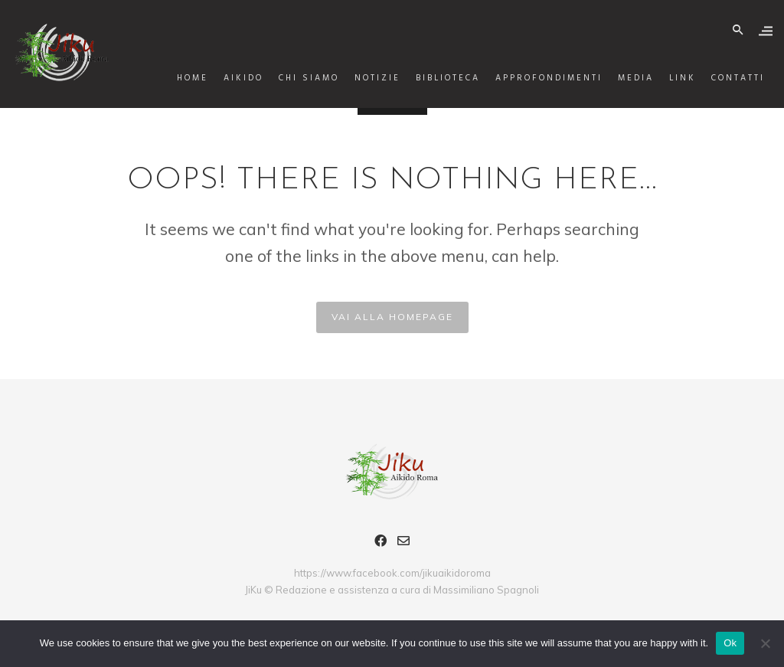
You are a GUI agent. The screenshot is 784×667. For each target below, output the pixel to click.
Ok (730, 643)
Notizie (366, 78)
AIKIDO (232, 78)
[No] (765, 643)
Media (624, 78)
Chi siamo (297, 78)
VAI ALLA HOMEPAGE (392, 316)
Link (671, 78)
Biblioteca (436, 78)
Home (181, 78)
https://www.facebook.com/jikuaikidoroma (392, 573)
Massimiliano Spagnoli (486, 590)
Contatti (726, 78)
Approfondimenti (537, 78)
